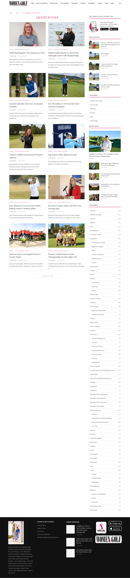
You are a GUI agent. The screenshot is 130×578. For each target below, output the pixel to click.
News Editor (13, 56)
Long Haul (105, 390)
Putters (106, 263)
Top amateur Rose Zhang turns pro (62, 155)
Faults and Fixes (105, 298)
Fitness (105, 318)
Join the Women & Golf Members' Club (105, 370)
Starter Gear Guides (106, 315)
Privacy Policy (41, 525)
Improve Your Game (96, 101)
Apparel (105, 223)
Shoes (106, 290)
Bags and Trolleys (106, 247)
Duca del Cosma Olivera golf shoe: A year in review (110, 86)
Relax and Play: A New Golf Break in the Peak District (110, 185)
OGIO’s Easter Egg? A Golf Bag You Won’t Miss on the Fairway (110, 164)
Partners (105, 434)
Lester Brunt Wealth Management (105, 378)
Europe (105, 271)
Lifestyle (105, 382)
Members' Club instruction (105, 402)
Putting (106, 358)
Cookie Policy (41, 528)
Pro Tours (106, 426)
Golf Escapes (94, 121)
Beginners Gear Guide (106, 310)
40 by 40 (105, 211)
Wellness (74, 3)
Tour (105, 466)
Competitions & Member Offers (106, 418)
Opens (107, 3)
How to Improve (105, 326)
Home (32, 3)
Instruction (54, 3)
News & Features (41, 3)
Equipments (105, 267)
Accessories (106, 283)
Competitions (105, 231)
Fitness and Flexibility (106, 494)
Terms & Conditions (43, 534)
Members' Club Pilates (105, 406)
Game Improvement (106, 350)
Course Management (106, 338)
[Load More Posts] (47, 276)
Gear (91, 117)
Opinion (105, 430)
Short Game (106, 362)
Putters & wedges (105, 438)
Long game (105, 386)
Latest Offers (105, 374)
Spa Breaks (105, 458)
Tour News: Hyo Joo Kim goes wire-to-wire (109, 75)
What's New (105, 510)
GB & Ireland (105, 323)
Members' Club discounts (105, 398)
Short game (105, 454)
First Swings (64, 3)
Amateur (105, 219)
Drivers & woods (105, 235)
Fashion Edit (105, 295)
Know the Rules (106, 354)
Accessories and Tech (106, 243)
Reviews (105, 446)
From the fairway (106, 346)
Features (105, 303)
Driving (106, 342)
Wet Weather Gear (105, 506)
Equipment (91, 3)
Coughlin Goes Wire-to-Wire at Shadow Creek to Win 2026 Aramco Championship (104, 155)
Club (105, 227)
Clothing (106, 287)
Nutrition (106, 502)
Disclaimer (40, 531)
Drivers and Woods (106, 255)
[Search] (120, 3)
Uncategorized (105, 486)
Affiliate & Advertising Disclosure (47, 537)
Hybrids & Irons (106, 259)
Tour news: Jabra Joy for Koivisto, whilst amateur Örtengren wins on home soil (110, 44)
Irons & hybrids (105, 366)
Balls (106, 251)
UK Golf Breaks (106, 478)
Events (105, 275)
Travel (100, 3)
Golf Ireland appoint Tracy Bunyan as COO (27, 53)
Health (106, 498)
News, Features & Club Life (106, 422)
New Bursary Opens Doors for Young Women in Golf (110, 175)
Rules (105, 450)
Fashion (82, 3)
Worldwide (106, 482)
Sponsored (105, 462)
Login (112, 3)
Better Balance (105, 54)
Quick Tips (105, 442)
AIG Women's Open (105, 215)
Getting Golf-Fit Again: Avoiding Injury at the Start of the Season (109, 195)
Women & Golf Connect (45, 521)
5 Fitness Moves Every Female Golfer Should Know (109, 65)
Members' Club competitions (105, 394)
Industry (105, 330)
